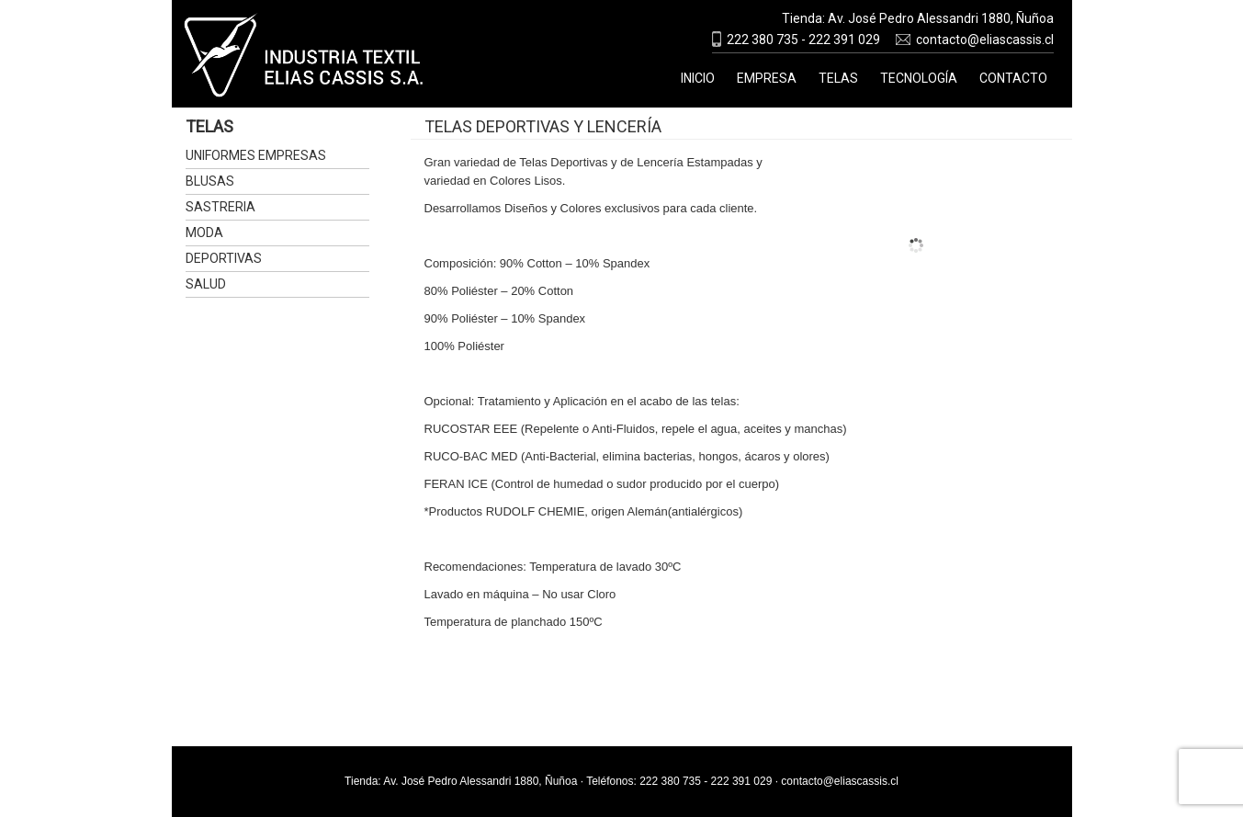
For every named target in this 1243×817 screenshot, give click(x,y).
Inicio (698, 78)
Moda (204, 232)
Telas (838, 78)
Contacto (1013, 78)
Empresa (767, 78)
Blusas (210, 181)
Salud (206, 284)
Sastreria (220, 206)
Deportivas (224, 258)
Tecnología (918, 78)
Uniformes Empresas (256, 155)
